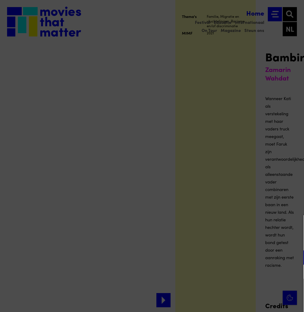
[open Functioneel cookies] (296, 258)
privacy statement (245, 242)
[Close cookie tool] (296, 223)
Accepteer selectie (264, 303)
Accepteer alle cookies (264, 289)
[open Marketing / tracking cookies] (296, 272)
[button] (259, 257)
